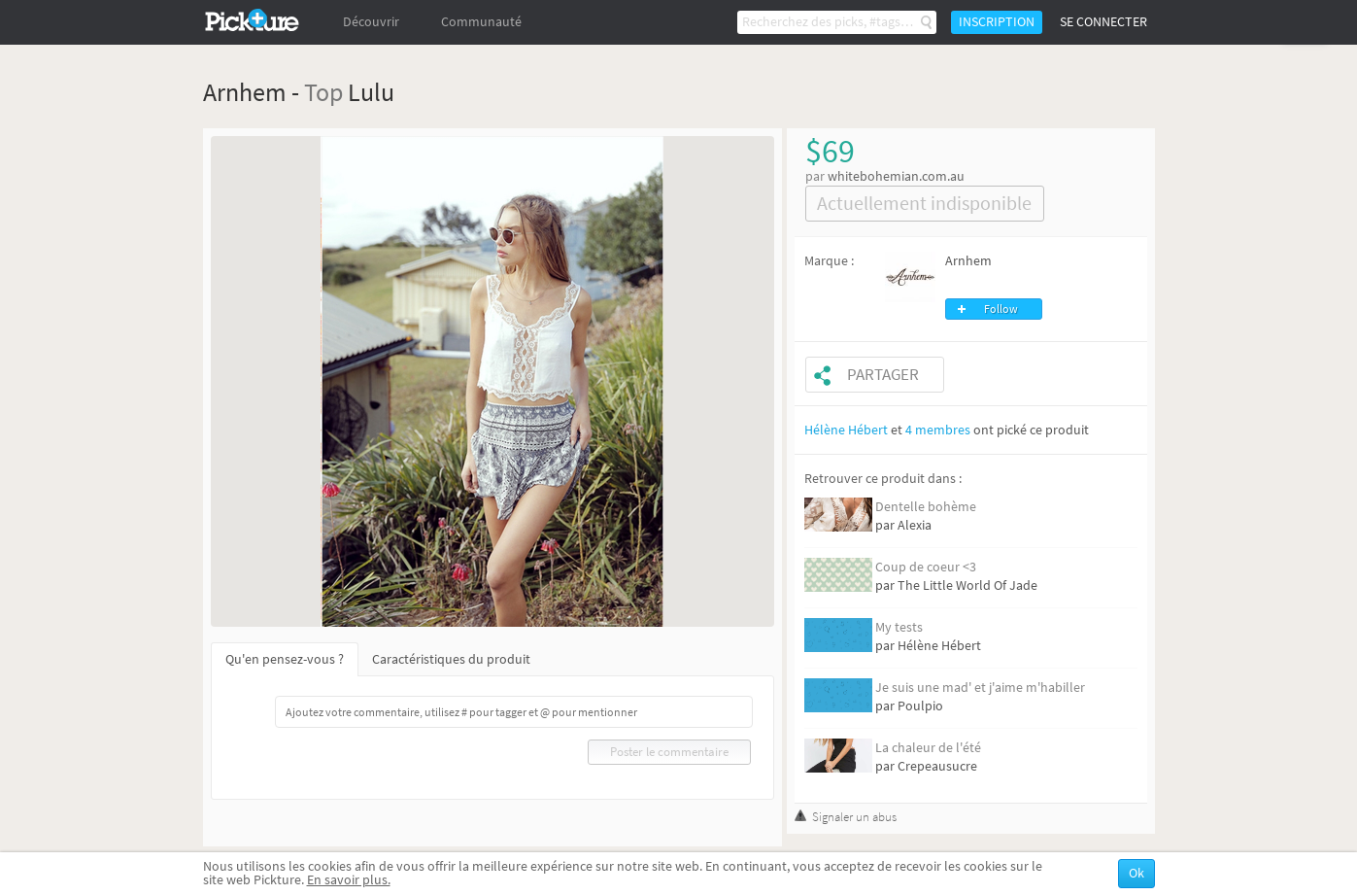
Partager (883, 374)
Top (323, 92)
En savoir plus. (348, 880)
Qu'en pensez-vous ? (284, 659)
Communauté (481, 22)
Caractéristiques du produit (451, 659)
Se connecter (1103, 22)
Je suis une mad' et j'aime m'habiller (980, 687)
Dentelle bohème (925, 507)
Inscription (997, 22)
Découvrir (371, 22)
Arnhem (968, 261)
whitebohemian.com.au (896, 176)
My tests (899, 627)
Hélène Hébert (846, 430)
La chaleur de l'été (928, 748)
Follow (1001, 309)
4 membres (937, 430)
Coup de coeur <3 (925, 567)
